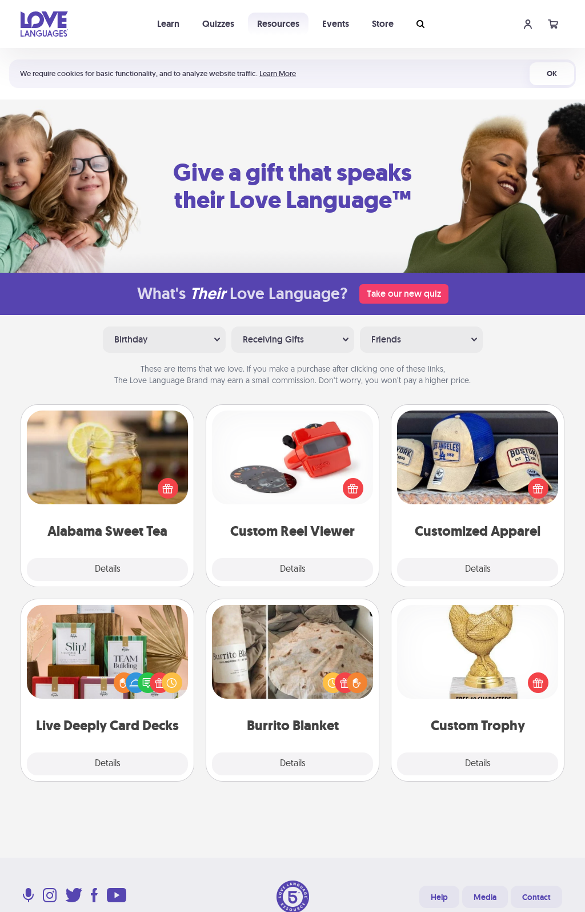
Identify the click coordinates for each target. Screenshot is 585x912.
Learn (168, 24)
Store (383, 24)
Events (335, 24)
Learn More (277, 73)
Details (108, 569)
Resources (278, 24)
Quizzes (218, 24)
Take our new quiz (404, 294)
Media (485, 897)
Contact (536, 897)
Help (439, 897)
